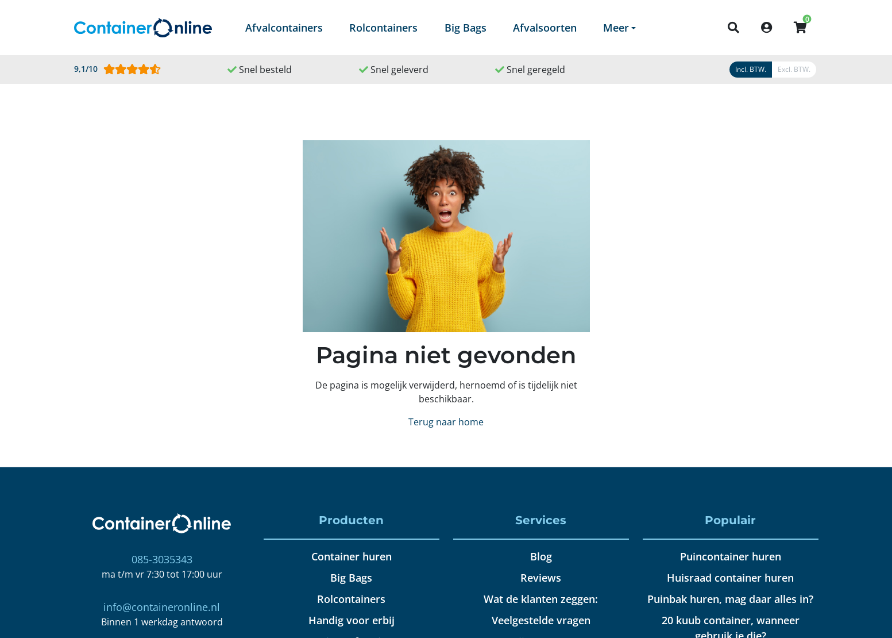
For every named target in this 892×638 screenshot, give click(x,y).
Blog (541, 556)
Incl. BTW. (750, 69)
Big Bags (465, 27)
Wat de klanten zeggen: (541, 599)
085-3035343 (162, 559)
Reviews (540, 578)
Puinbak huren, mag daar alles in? (730, 599)
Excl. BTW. (794, 69)
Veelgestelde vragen (541, 620)
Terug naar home (446, 422)
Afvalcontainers (284, 27)
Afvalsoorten (545, 27)
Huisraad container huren (730, 578)
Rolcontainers (383, 27)
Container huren (351, 556)
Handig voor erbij (351, 620)
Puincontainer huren (730, 556)
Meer (616, 27)
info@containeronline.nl (161, 607)
